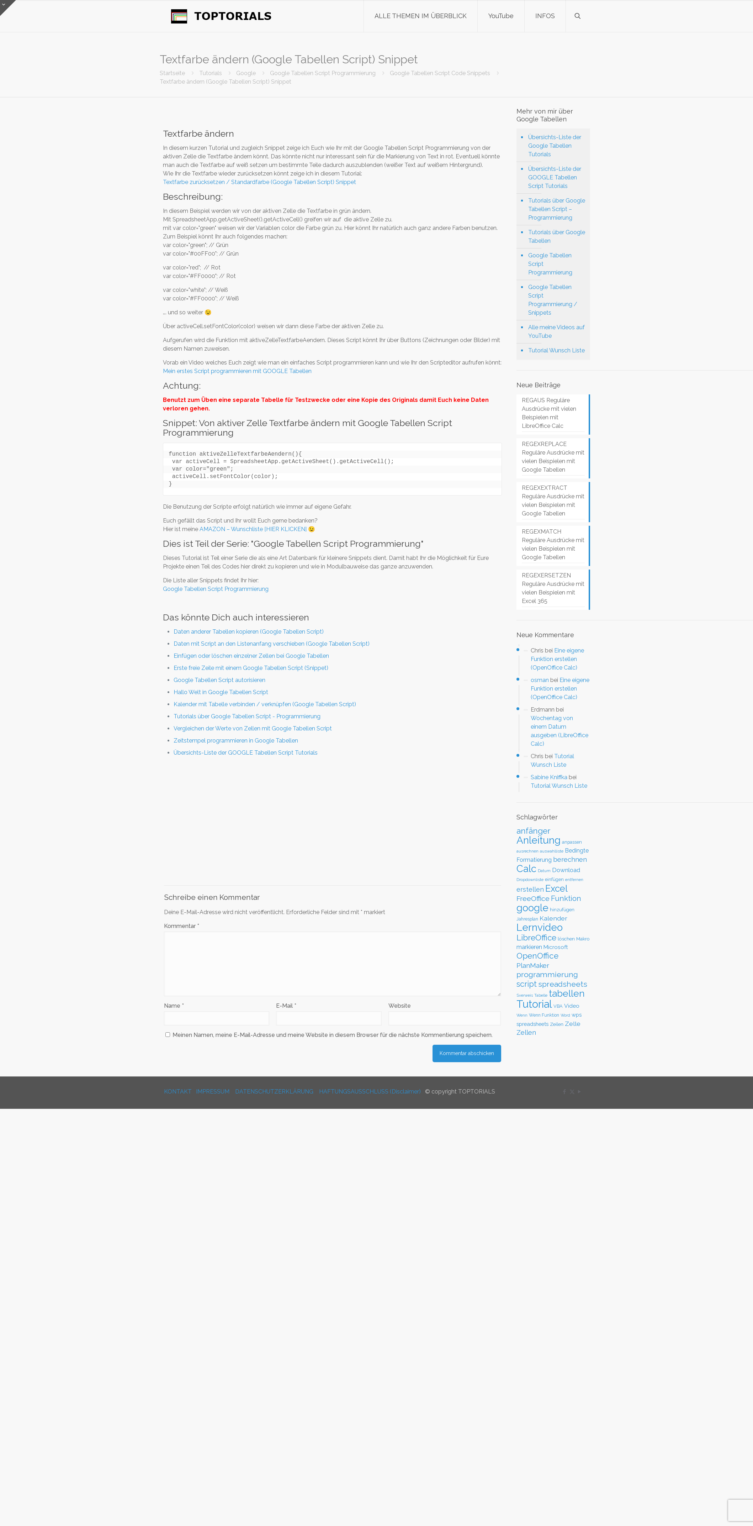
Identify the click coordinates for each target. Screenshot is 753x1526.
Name (174, 1005)
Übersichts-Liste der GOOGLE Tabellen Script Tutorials (246, 752)
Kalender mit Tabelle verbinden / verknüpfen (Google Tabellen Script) (265, 704)
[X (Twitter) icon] (572, 1092)
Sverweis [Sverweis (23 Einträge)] (524, 995)
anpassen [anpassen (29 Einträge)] (572, 842)
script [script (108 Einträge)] (526, 984)
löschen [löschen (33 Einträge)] (566, 939)
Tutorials (210, 73)
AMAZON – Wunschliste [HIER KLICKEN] (253, 529)
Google (246, 73)
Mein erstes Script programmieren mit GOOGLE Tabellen (237, 371)
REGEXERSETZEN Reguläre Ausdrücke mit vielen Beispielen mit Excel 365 (553, 588)
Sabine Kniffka (549, 777)
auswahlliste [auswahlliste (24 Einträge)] (551, 851)
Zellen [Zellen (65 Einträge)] (526, 1032)
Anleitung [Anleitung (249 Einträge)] (538, 840)
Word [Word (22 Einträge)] (565, 1015)
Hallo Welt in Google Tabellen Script (221, 692)
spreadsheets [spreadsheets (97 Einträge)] (562, 984)
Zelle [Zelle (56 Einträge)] (572, 1023)
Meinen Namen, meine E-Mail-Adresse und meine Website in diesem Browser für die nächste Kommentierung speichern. (333, 1035)
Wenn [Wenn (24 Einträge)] (521, 1015)
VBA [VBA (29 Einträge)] (558, 1006)
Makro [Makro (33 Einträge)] (583, 939)
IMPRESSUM (212, 1091)
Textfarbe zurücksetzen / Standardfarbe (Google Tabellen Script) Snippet (259, 182)
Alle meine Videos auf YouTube (556, 331)
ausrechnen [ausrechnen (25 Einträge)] (527, 851)
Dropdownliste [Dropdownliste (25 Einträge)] (529, 879)
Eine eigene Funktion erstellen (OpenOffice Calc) (557, 659)
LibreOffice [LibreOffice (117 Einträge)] (536, 937)
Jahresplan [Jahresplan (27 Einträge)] (527, 919)
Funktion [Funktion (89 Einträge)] (566, 898)
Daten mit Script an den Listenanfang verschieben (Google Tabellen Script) (272, 643)
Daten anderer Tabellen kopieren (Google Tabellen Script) (249, 631)
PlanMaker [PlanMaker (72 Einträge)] (532, 965)
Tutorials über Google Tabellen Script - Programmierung (247, 716)
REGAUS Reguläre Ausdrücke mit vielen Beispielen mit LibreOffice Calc (549, 413)
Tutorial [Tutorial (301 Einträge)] (534, 1004)
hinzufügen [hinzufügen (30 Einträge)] (562, 909)
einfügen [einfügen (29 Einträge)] (554, 879)
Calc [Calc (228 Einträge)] (526, 868)
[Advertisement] (332, 821)
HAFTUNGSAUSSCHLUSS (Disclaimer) (370, 1091)
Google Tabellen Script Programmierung (323, 73)
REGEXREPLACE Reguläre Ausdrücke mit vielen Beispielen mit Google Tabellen (553, 457)
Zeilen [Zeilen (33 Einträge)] (556, 1024)
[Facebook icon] (564, 1092)
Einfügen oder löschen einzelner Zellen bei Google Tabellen (251, 655)
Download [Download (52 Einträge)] (566, 870)
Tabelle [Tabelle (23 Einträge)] (540, 995)
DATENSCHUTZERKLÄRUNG (274, 1091)
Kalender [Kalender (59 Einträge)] (553, 918)
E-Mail (286, 1005)
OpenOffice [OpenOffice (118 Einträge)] (537, 955)
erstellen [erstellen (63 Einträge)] (530, 889)
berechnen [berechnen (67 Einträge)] (570, 859)
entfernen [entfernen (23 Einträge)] (574, 879)
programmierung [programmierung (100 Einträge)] (547, 974)
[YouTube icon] (579, 1092)
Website (399, 1005)
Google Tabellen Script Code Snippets (440, 73)
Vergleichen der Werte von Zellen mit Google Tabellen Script (253, 728)
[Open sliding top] (8, 8)
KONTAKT (178, 1091)
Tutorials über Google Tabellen (556, 236)
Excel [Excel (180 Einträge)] (556, 888)
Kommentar (181, 926)
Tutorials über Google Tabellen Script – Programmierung (556, 209)
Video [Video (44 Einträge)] (571, 1005)
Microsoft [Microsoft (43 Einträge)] (555, 947)
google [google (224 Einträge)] (532, 907)
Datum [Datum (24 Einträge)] (544, 870)
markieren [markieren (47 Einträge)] (529, 947)
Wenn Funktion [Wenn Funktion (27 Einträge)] (544, 1015)
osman (540, 680)
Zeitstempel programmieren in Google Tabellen (236, 740)
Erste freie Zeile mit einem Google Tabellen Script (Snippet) (251, 668)
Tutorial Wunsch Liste (556, 350)
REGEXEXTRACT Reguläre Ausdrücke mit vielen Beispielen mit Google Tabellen (553, 500)
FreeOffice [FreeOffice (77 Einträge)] (533, 899)
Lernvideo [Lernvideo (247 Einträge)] (539, 927)
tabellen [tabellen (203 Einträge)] (567, 993)
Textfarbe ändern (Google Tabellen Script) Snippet (225, 81)
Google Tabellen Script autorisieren (219, 680)
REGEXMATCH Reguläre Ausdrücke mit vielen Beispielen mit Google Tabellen (553, 544)
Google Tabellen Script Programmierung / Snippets (552, 300)
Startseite (172, 73)
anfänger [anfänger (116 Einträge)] (533, 830)
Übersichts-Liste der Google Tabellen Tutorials (554, 146)
